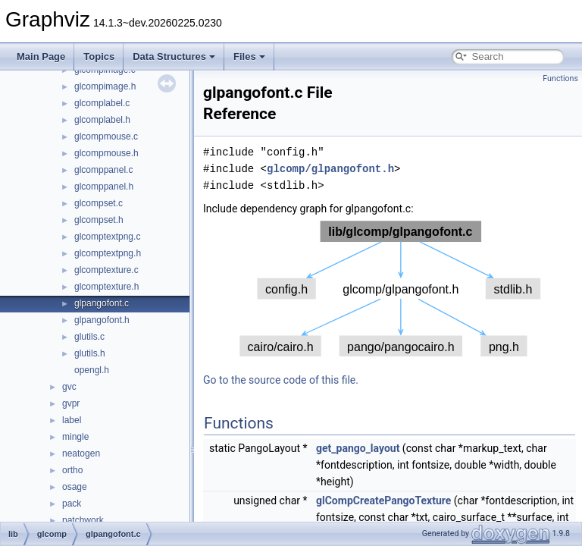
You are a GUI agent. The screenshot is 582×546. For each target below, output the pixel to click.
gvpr (71, 403)
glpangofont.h (102, 320)
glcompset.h (99, 220)
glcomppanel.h (103, 186)
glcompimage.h (105, 86)
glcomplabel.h (102, 120)
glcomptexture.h (106, 286)
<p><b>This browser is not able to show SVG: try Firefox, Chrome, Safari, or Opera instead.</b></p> (390, 289)
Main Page (41, 56)
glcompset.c (98, 203)
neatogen (81, 453)
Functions (560, 78)
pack (71, 503)
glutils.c (89, 336)
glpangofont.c (101, 303)
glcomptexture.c (106, 270)
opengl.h (91, 370)
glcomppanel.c (103, 170)
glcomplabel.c (102, 103)
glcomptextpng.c (107, 236)
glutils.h (89, 353)
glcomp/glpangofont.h (330, 169)
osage (74, 487)
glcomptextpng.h (107, 253)
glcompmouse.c (106, 136)
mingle (75, 436)
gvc (69, 386)
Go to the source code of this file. (280, 380)
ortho (72, 470)
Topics (98, 56)
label (71, 420)
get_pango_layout (357, 448)
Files (249, 56)
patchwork (83, 520)
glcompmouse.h (106, 153)
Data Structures (174, 56)
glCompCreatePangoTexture (383, 500)
